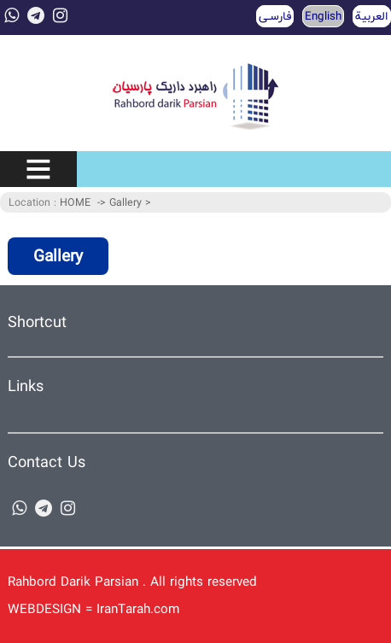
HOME (75, 202)
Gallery (127, 202)
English (323, 16)
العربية (371, 16)
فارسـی (275, 16)
